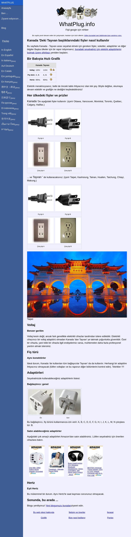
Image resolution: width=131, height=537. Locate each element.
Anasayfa (6, 8)
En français (9, 81)
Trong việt (8, 113)
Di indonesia (10, 108)
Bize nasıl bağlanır (77, 518)
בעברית (7, 129)
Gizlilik (44, 518)
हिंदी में (6, 92)
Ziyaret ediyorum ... (11, 18)
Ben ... (4, 13)
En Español (7, 55)
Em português (10, 76)
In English (6, 50)
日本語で (8, 97)
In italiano (8, 60)
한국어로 (8, 118)
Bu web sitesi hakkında (43, 512)
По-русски (9, 103)
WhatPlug (7, 2)
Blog (3, 28)
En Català (6, 71)
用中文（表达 (10, 87)
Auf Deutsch (7, 66)
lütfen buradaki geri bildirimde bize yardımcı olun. (103, 35)
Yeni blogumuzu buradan (58, 505)
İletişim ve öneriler (77, 512)
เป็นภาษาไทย (10, 124)
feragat (110, 512)
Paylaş (110, 518)
